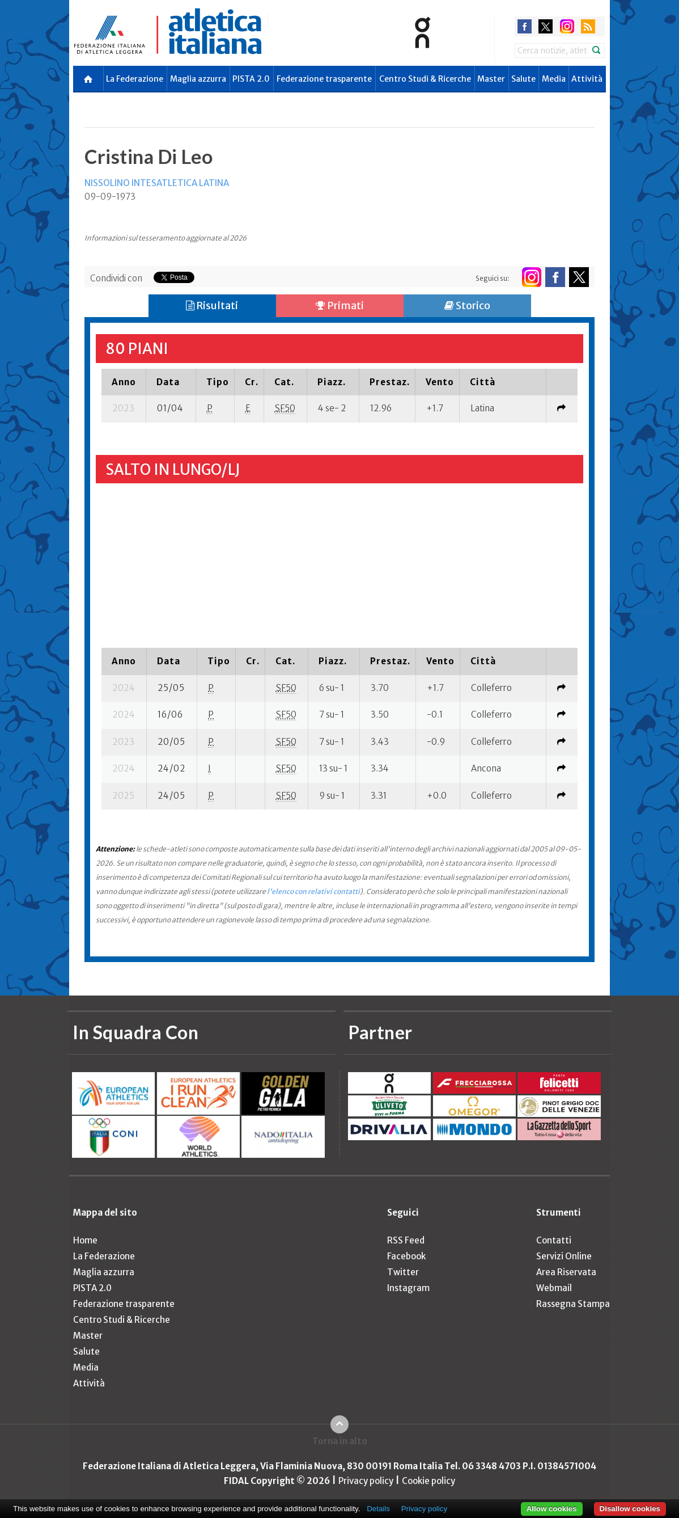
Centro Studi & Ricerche (425, 79)
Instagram (408, 1288)
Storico (467, 305)
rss (588, 26)
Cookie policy (428, 1480)
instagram (567, 26)
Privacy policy (365, 1480)
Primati (340, 305)
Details (378, 1508)
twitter (545, 26)
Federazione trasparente (324, 79)
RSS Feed (406, 1240)
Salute (523, 79)
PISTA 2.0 (251, 79)
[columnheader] (123, 382)
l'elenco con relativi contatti (313, 891)
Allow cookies (552, 1508)
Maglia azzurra (198, 79)
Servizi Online (564, 1256)
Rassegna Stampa (573, 1303)
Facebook (406, 1256)
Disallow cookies (630, 1508)
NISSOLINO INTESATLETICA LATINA (156, 183)
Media (554, 79)
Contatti (553, 1240)
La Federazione (134, 79)
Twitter (403, 1272)
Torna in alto (339, 1441)
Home (85, 1240)
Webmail (554, 1288)
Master (491, 79)
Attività (586, 79)
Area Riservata (566, 1272)
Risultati (212, 305)
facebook (524, 26)
